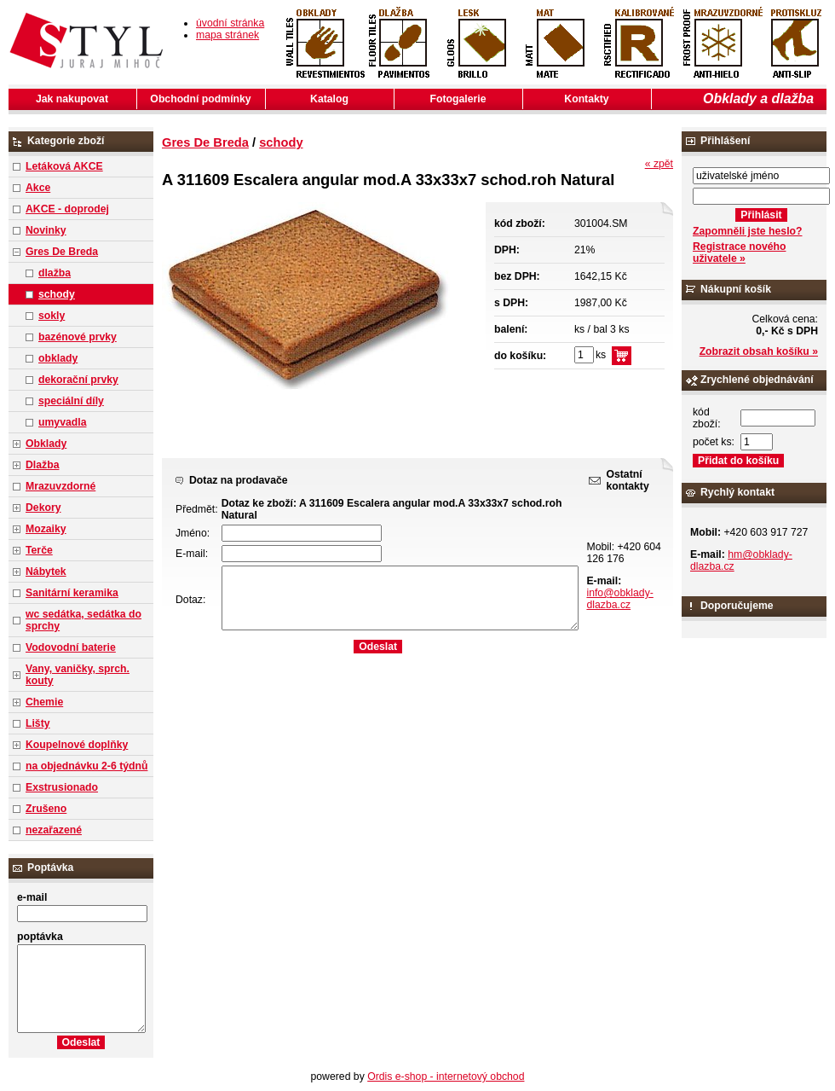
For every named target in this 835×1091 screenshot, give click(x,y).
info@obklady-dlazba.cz (619, 599)
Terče (39, 550)
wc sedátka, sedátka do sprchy (83, 620)
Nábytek (46, 571)
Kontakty (586, 99)
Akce (38, 188)
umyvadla (62, 422)
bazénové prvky (77, 337)
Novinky (46, 230)
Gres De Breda (62, 252)
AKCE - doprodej (67, 209)
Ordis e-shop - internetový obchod (445, 1076)
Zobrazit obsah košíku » (759, 351)
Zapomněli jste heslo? (748, 231)
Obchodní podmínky (200, 99)
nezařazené (54, 830)
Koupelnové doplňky (77, 745)
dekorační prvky (78, 380)
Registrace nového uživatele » (739, 252)
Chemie (44, 702)
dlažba (54, 273)
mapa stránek (227, 35)
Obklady (46, 444)
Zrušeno (46, 809)
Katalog (329, 99)
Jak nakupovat (72, 99)
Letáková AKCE (64, 166)
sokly (51, 316)
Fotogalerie (458, 99)
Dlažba (42, 465)
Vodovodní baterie (71, 647)
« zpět (659, 164)
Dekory (43, 508)
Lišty (38, 723)
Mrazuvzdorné (60, 486)
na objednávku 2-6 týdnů (86, 766)
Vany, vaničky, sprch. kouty (78, 675)
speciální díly (71, 401)
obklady (58, 358)
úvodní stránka (230, 23)
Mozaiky (46, 529)
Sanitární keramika (72, 593)
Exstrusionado (62, 787)
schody (56, 294)
